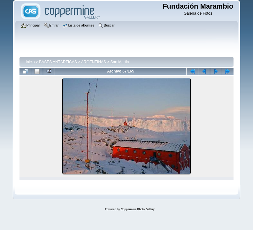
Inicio (30, 62)
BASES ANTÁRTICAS (58, 62)
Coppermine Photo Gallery (138, 209)
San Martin (120, 62)
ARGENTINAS (93, 62)
